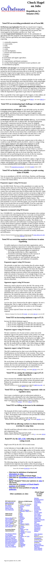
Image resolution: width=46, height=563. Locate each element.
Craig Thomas (9, 525)
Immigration (37, 521)
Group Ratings (38, 549)
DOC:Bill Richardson (11, 542)
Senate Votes (37, 541)
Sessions (22, 506)
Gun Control (37, 516)
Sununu (29, 531)
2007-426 (22, 236)
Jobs (40, 481)
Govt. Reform (37, 515)
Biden (21, 510)
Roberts (22, 516)
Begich (22, 505)
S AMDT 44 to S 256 (38, 385)
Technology (37, 528)
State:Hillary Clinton (10, 536)
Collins (21, 521)
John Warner (8, 526)
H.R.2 (25, 369)
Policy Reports (38, 548)
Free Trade (37, 514)
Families (36, 511)
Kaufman (27, 510)
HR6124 (32, 99)
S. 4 (34, 434)
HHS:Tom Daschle (10, 538)
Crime (35, 504)
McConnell (22, 518)
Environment (37, 509)
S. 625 (28, 419)
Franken (27, 523)
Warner (22, 543)
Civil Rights (37, 501)
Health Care (37, 518)
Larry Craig (8, 519)
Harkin (21, 513)
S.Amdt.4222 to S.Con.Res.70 (17, 167)
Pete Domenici (9, 521)
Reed (21, 537)
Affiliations (37, 547)
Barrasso (23, 545)
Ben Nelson (8, 505)
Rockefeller (22, 544)
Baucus (21, 528)
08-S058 (32, 167)
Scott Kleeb (8, 507)
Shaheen (23, 531)
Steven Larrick (9, 508)
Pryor (21, 507)
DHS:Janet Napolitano (11, 541)
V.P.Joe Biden (9, 535)
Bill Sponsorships (39, 545)
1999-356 (38, 419)
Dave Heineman (9, 502)
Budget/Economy (39, 499)
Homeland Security (39, 519)
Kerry (21, 520)
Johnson (22, 539)
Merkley (22, 536)
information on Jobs (16, 474)
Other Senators (38, 534)
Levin (21, 522)
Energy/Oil (37, 508)
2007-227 (35, 314)
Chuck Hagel (8, 522)
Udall (22, 508)
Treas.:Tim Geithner (10, 546)
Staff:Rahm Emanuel (11, 539)
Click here (12, 476)
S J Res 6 (20, 401)
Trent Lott (7, 523)
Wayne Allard (8, 518)
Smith (28, 536)
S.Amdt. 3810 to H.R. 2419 (39, 235)
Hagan (22, 529)
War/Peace (37, 529)
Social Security (38, 525)
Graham (22, 538)
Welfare (36, 531)
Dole (27, 529)
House (36, 535)
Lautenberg (22, 533)
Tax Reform (37, 527)
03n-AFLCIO (26, 468)
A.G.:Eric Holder (9, 545)
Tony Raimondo (9, 509)
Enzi (22, 546)
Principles (36, 524)
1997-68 (43, 434)
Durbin (21, 515)
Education (37, 506)
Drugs (35, 505)
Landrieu (22, 519)
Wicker (22, 526)
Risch (21, 514)
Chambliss (22, 511)
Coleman (22, 523)
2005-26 (23, 386)
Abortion (36, 498)
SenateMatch (37, 538)
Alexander (22, 541)
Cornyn (21, 542)
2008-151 (42, 99)
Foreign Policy (38, 512)
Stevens (28, 505)
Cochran (23, 527)
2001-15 (30, 401)
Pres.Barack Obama (10, 533)
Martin (27, 511)
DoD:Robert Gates (10, 543)
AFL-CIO (22, 439)
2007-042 (34, 369)
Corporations (37, 502)
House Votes (37, 544)
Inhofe (21, 535)
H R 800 (25, 314)
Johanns (22, 530)
